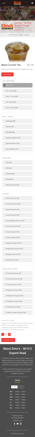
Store (14, 387)
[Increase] (9, 334)
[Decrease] (2, 334)
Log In (3, 3)
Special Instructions (8, 320)
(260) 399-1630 (19, 30)
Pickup (21, 387)
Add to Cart (8, 340)
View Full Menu (7, 74)
